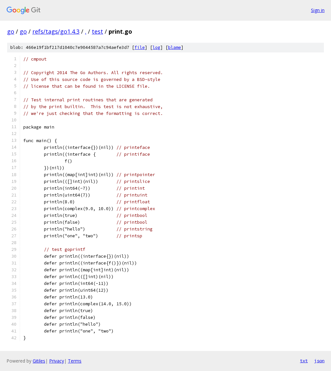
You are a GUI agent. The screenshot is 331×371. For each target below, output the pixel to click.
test (97, 31)
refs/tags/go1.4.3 (56, 31)
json (319, 361)
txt (304, 361)
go (10, 31)
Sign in (318, 10)
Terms (74, 361)
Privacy (56, 361)
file (139, 47)
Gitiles (39, 361)
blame (174, 47)
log (156, 47)
